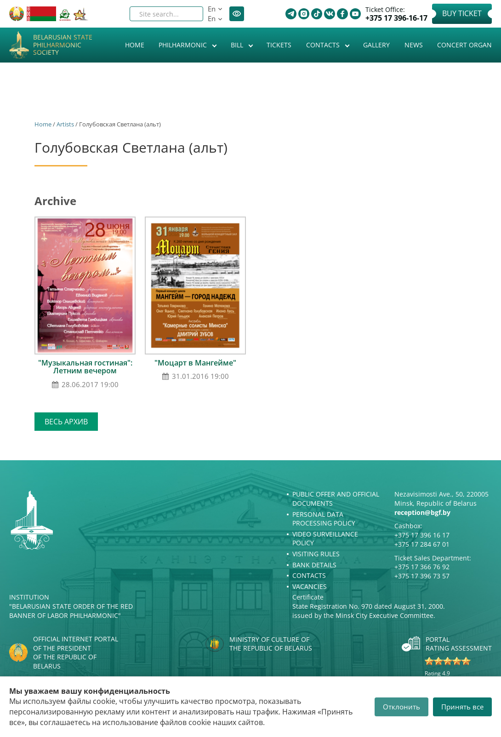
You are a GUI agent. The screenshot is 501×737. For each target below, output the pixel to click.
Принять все (462, 706)
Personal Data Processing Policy (323, 519)
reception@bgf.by (422, 512)
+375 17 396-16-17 (396, 18)
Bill (238, 44)
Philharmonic (184, 44)
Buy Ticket (462, 13)
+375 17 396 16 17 (422, 535)
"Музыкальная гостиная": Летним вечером (85, 367)
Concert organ (464, 44)
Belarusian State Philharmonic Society (62, 45)
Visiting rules (316, 553)
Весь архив (66, 422)
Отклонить (401, 706)
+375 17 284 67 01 (422, 544)
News (413, 44)
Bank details (314, 564)
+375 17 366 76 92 (422, 566)
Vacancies (309, 586)
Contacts (324, 44)
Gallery (376, 44)
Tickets (279, 44)
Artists (65, 124)
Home (134, 44)
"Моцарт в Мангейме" (195, 363)
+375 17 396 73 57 (422, 575)
